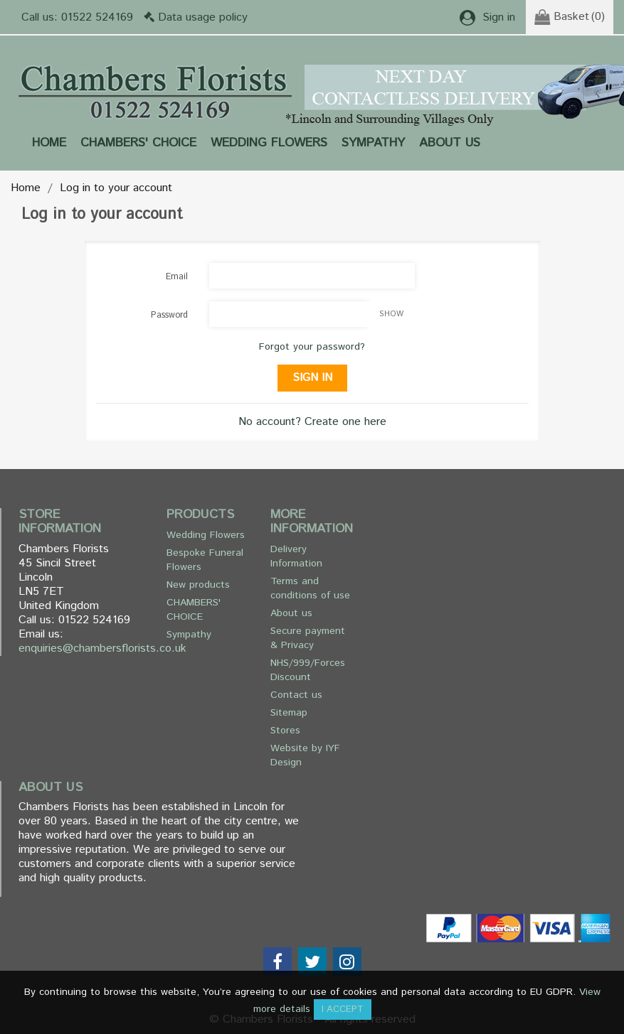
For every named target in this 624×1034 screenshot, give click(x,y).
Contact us (296, 695)
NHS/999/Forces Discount (307, 670)
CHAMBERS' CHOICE (138, 143)
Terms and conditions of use (310, 588)
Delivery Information (296, 556)
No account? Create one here (312, 422)
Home (49, 143)
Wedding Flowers (269, 143)
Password (169, 315)
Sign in (312, 378)
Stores (285, 730)
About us (449, 143)
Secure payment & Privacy (307, 638)
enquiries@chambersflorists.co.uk (102, 648)
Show (391, 314)
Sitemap (288, 713)
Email (177, 277)
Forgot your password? (312, 347)
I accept (343, 1009)
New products (198, 585)
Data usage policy (203, 17)
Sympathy (373, 143)
